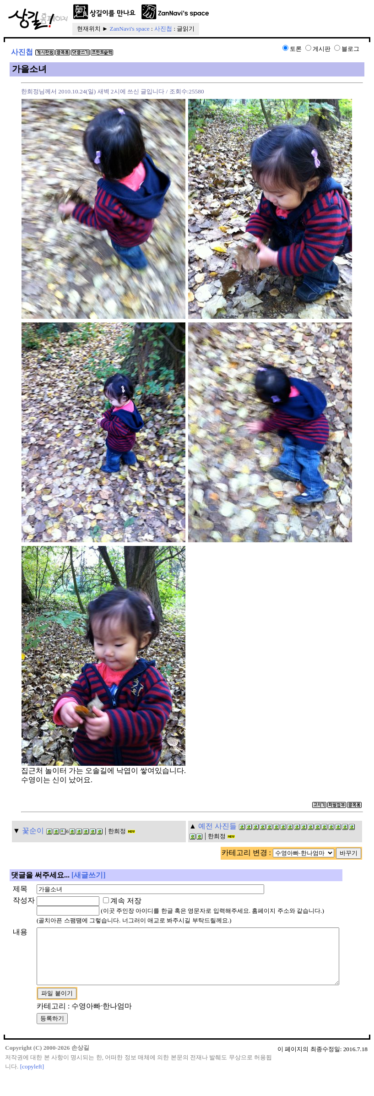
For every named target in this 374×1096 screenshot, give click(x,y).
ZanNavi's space (130, 28)
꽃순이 (33, 830)
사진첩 (163, 28)
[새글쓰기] (88, 875)
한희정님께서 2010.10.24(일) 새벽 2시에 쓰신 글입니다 (92, 91)
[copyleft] (32, 1087)
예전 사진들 (217, 826)
